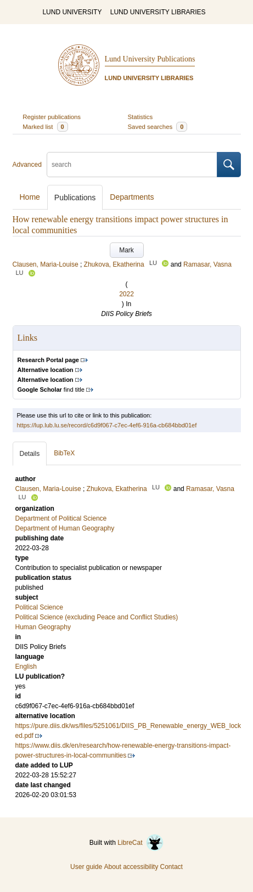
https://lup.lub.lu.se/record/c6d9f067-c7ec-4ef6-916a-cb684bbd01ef (107, 425)
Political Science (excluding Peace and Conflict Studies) (96, 617)
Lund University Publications (150, 59)
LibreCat (140, 842)
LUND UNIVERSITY (72, 12)
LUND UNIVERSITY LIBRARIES (158, 12)
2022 (126, 294)
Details (30, 454)
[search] (132, 164)
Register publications (52, 117)
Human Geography (43, 627)
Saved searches (158, 127)
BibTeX (64, 453)
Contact (171, 867)
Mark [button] (126, 250)
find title (51, 389)
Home (30, 197)
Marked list (45, 127)
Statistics (140, 117)
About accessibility (131, 867)
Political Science (39, 607)
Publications (75, 197)
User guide (86, 867)
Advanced (27, 164)
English (26, 666)
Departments (132, 197)
